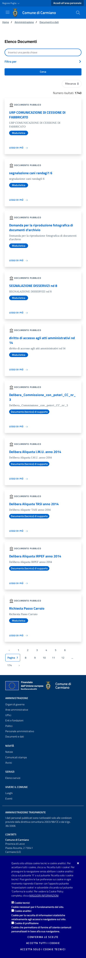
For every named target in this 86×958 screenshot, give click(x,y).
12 (62, 658)
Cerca (43, 72)
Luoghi (9, 793)
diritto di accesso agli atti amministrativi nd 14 (42, 340)
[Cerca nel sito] (78, 12)
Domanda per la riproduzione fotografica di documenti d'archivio (41, 227)
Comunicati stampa (16, 757)
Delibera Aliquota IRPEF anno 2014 (35, 556)
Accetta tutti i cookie (43, 943)
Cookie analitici (23, 911)
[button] (11, 3)
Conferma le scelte (43, 937)
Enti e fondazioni (14, 720)
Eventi (8, 798)
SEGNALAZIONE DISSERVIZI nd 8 (33, 285)
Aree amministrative (16, 710)
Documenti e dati (49, 22)
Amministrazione (24, 22)
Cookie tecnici (22, 903)
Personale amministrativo (19, 731)
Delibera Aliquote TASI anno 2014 (34, 504)
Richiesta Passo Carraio (26, 608)
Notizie (9, 752)
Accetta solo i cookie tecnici (42, 949)
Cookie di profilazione (27, 923)
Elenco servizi (12, 778)
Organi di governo (14, 704)
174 (9, 665)
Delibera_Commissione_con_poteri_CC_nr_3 (42, 397)
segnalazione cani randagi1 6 (30, 173)
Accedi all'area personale (67, 3)
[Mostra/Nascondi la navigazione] (7, 12)
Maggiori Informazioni (43, 896)
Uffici (8, 715)
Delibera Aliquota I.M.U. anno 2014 (35, 451)
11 (53, 658)
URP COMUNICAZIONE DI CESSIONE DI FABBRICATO (37, 115)
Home (5, 22)
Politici (9, 726)
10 (44, 658)
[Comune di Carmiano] (36, 12)
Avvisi (8, 763)
